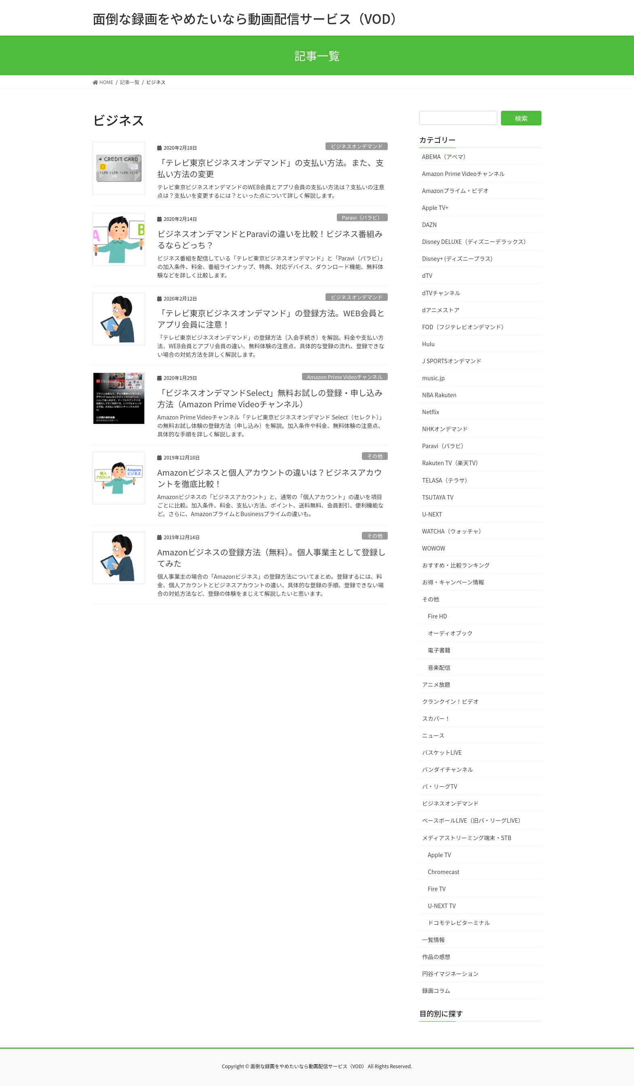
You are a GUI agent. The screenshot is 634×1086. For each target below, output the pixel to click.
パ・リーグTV (439, 786)
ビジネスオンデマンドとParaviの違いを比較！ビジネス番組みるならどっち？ (270, 239)
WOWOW (433, 548)
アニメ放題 (436, 684)
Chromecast (443, 872)
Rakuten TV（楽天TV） (451, 463)
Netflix (430, 412)
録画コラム (436, 991)
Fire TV (437, 889)
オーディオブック (450, 633)
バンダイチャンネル (447, 769)
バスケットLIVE (442, 752)
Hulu (428, 344)
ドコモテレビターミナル (459, 923)
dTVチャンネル (441, 293)
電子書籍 (439, 650)
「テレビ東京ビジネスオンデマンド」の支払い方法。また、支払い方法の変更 (270, 168)
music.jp (433, 378)
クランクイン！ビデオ (450, 701)
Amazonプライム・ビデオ (455, 190)
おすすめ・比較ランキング (456, 565)
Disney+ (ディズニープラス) (457, 258)
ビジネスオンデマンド (357, 146)
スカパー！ (436, 718)
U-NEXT (432, 514)
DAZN (429, 224)
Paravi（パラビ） (362, 217)
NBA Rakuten (439, 395)
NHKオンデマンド (445, 429)
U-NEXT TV (442, 906)
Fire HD (437, 616)
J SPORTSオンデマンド (452, 361)
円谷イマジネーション (450, 974)
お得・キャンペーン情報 (453, 582)
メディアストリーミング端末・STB (466, 838)
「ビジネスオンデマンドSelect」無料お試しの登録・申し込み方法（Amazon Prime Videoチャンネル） (270, 398)
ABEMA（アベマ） (445, 156)
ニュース (433, 735)
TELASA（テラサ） (446, 480)
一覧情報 (433, 940)
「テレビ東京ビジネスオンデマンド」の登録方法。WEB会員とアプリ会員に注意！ (271, 318)
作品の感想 (436, 957)
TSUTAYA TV (437, 497)
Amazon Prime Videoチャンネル (345, 377)
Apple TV (439, 855)
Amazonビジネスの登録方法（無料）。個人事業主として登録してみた (271, 557)
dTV (427, 275)
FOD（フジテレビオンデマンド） (464, 327)
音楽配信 (439, 667)
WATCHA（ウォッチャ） (453, 531)
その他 (375, 456)
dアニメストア (440, 310)
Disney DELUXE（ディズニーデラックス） (475, 241)
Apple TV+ (435, 207)
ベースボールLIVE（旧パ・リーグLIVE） (473, 820)
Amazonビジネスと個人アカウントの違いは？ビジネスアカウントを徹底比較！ (269, 477)
